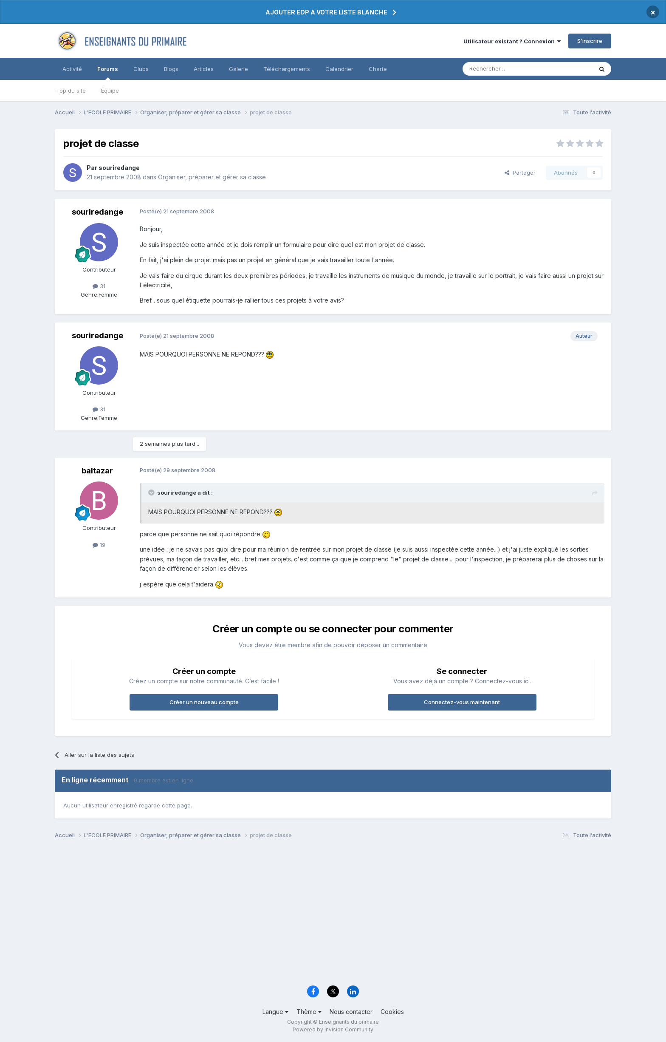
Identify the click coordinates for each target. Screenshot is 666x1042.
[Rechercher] (509, 69)
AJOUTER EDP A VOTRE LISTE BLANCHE (326, 12)
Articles (204, 68)
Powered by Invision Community (333, 1029)
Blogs (171, 68)
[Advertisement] (309, 914)
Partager (520, 172)
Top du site (71, 90)
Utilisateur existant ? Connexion (512, 41)
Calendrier (339, 68)
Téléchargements (286, 68)
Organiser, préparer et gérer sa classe (212, 177)
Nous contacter (351, 1011)
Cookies (392, 1011)
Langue (275, 1011)
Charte (378, 68)
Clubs (141, 68)
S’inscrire (589, 40)
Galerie (238, 68)
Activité (72, 68)
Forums (107, 72)
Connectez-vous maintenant (462, 702)
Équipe (110, 90)
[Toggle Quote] (152, 492)
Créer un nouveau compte (204, 702)
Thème (309, 1011)
